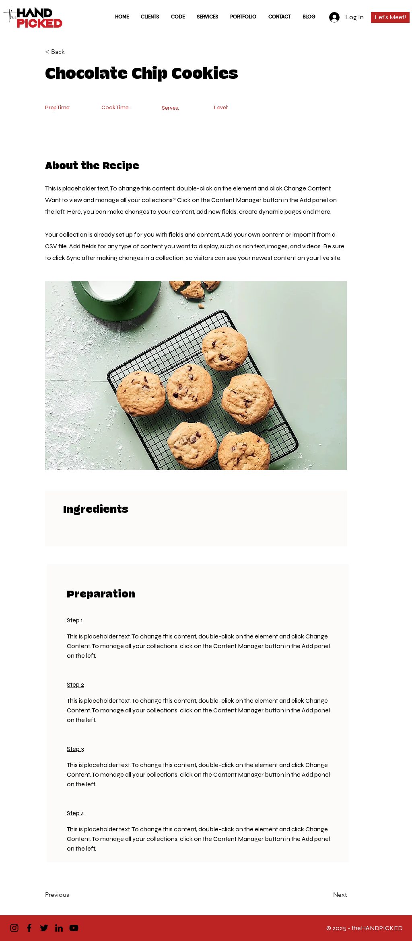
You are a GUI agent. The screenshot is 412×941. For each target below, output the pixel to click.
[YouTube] (73, 928)
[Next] (327, 895)
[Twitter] (44, 928)
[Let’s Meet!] (390, 17)
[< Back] (71, 52)
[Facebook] (29, 928)
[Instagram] (14, 928)
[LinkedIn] (59, 928)
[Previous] (71, 895)
